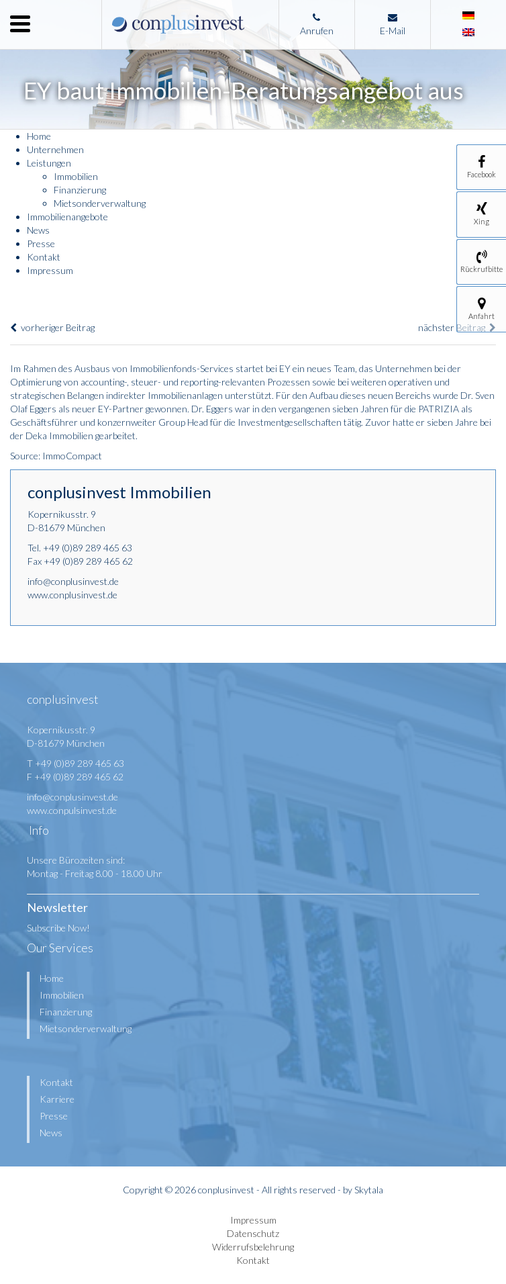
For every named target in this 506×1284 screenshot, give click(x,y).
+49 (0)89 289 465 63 (87, 547)
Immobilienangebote (67, 216)
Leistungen (49, 163)
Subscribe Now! (58, 927)
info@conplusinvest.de (73, 581)
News (38, 230)
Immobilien (76, 176)
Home (39, 136)
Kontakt (43, 257)
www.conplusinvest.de (72, 594)
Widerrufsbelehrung (253, 1246)
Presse (41, 243)
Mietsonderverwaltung (100, 203)
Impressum (50, 270)
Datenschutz (253, 1233)
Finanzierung (80, 189)
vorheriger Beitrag (52, 327)
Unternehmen (55, 149)
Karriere (57, 1099)
